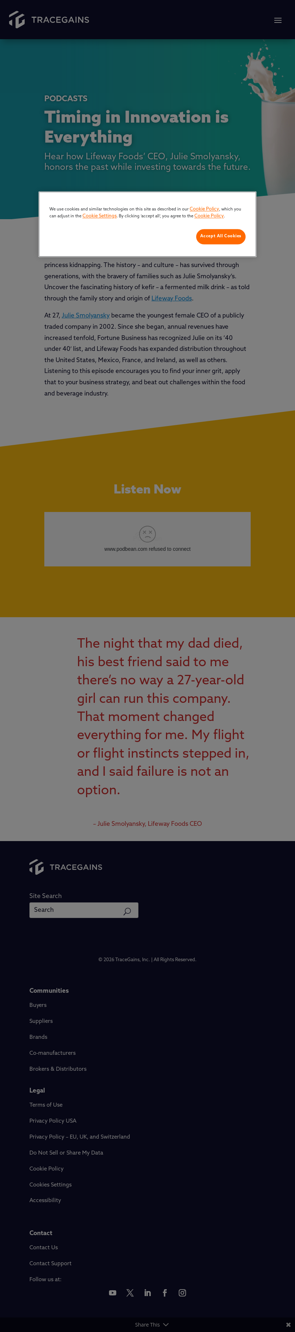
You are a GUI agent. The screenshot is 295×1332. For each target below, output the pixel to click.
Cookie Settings (99, 216)
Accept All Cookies (221, 236)
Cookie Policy (204, 209)
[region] (147, 224)
